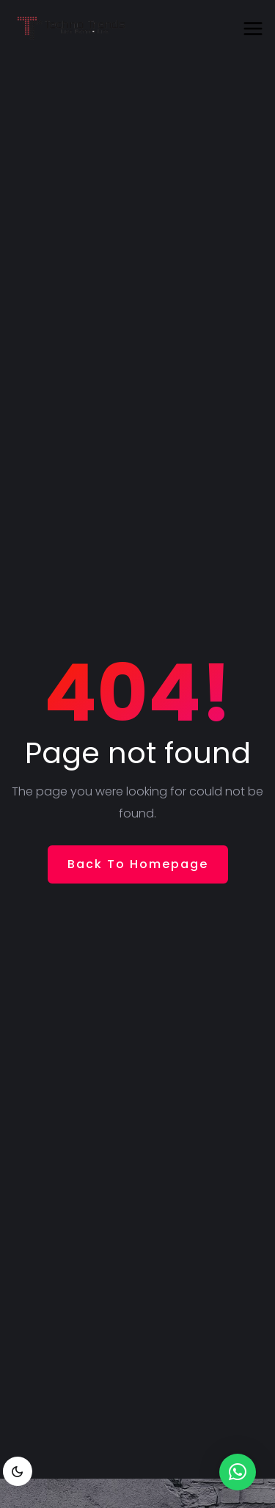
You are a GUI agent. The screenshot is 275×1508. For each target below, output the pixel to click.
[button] (237, 1472)
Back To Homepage (137, 864)
